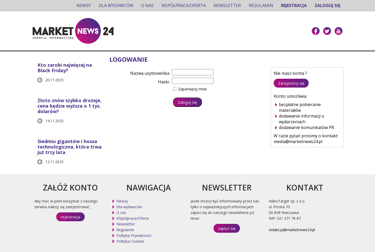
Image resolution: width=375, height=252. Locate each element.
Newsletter (227, 5)
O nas (147, 5)
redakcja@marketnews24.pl (292, 229)
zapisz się (226, 228)
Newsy (84, 5)
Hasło (163, 82)
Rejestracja (294, 5)
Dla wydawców (116, 5)
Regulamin (261, 5)
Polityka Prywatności (133, 235)
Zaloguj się (327, 5)
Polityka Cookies (130, 241)
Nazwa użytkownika (149, 73)
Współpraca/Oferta (183, 5)
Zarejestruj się (291, 83)
